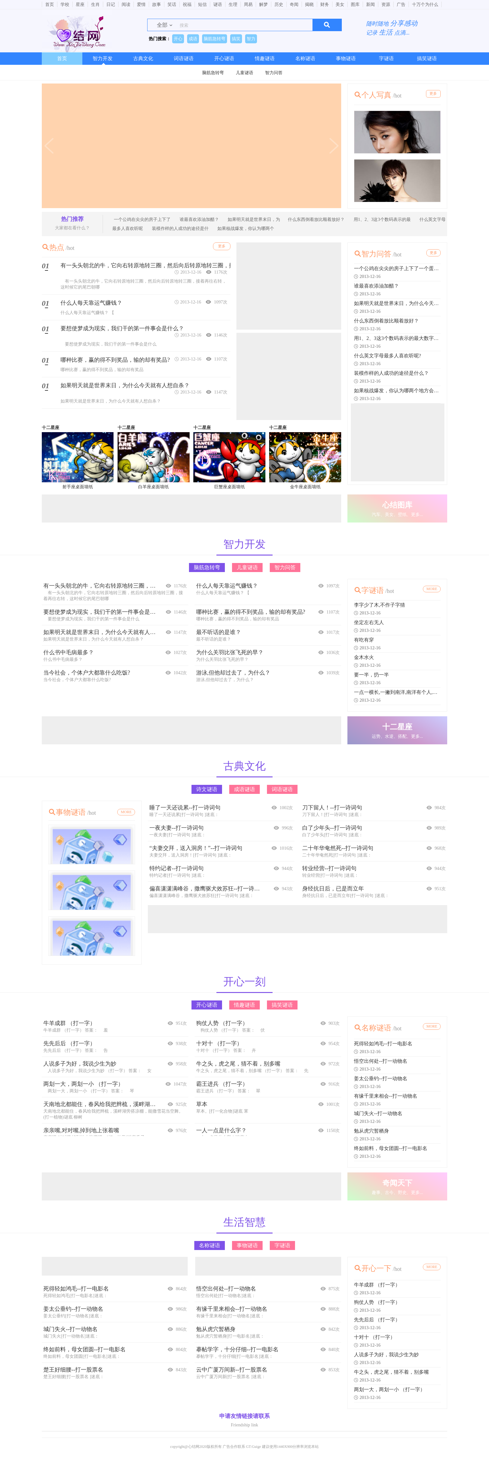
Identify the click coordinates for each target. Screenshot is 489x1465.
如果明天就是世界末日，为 (253, 219)
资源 (385, 4)
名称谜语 (305, 58)
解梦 (263, 4)
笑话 (171, 4)
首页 (49, 4)
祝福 (187, 4)
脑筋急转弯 (213, 72)
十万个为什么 (425, 4)
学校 (65, 4)
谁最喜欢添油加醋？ (198, 219)
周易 (248, 4)
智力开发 (103, 58)
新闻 (370, 4)
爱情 (141, 4)
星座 (80, 4)
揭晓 (309, 4)
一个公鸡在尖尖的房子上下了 (142, 219)
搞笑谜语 (427, 58)
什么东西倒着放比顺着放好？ (316, 219)
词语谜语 (184, 58)
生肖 (95, 4)
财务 (324, 4)
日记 (110, 4)
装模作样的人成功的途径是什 (180, 228)
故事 (156, 4)
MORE (431, 590)
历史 (278, 4)
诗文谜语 (206, 793)
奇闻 (294, 4)
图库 (355, 4)
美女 (340, 4)
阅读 (126, 4)
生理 (233, 4)
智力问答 (274, 72)
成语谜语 (244, 793)
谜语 (217, 4)
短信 (202, 4)
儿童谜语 (244, 72)
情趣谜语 (265, 58)
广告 (401, 4)
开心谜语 (224, 58)
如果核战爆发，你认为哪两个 (245, 228)
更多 (431, 94)
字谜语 (386, 58)
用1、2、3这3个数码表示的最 (381, 219)
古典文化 (143, 58)
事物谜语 (346, 58)
